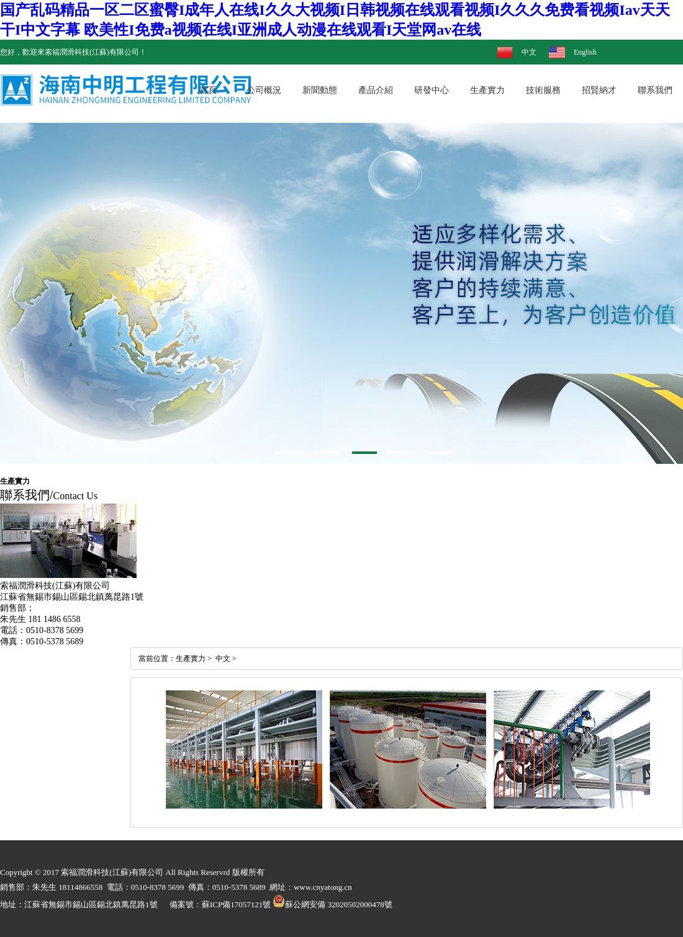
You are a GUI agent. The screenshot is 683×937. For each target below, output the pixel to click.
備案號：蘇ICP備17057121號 (220, 904)
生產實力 (191, 658)
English (585, 52)
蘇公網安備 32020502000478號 (332, 904)
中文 (529, 52)
